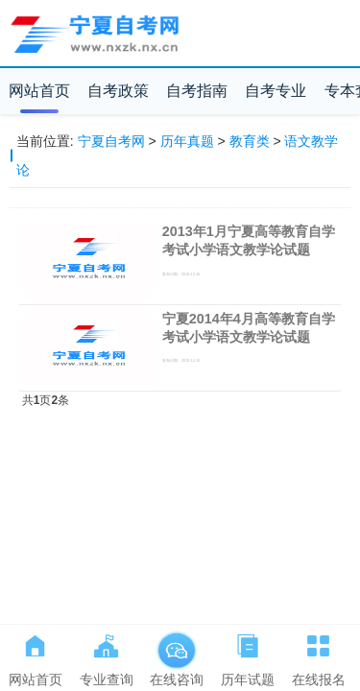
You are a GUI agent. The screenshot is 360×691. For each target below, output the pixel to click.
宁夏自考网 (111, 141)
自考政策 (118, 91)
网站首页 (39, 91)
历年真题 (187, 141)
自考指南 (197, 91)
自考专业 (275, 91)
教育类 (249, 141)
